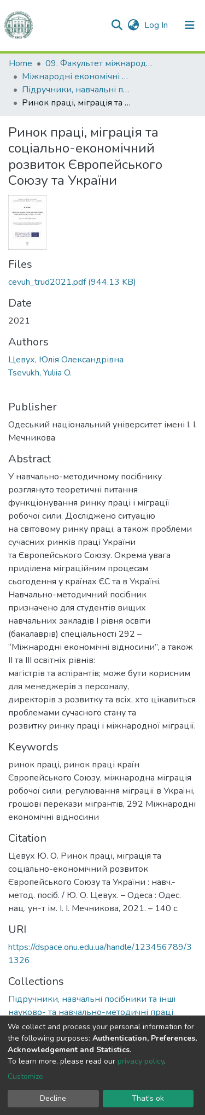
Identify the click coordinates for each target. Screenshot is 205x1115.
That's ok (148, 1098)
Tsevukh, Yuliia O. (40, 373)
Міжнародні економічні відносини (76, 77)
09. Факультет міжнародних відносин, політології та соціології (100, 63)
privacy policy (141, 1061)
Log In (157, 25)
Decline (53, 1098)
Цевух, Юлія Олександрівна (66, 360)
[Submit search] (116, 25)
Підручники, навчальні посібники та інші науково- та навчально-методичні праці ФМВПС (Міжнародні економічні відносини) (76, 90)
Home (20, 63)
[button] (133, 25)
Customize (25, 1076)
